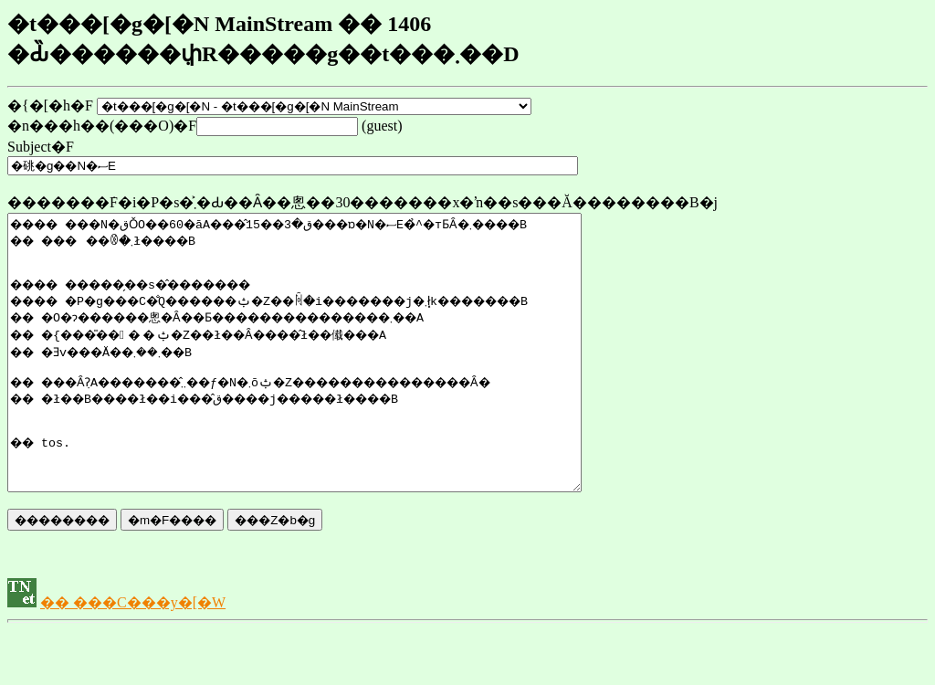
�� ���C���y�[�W (133, 657)
